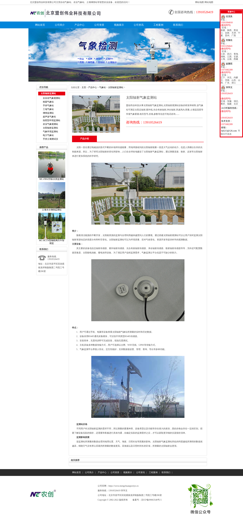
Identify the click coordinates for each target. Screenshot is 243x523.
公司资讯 (139, 25)
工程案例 (158, 25)
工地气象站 (48, 109)
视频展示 (119, 25)
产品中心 (79, 25)
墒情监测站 (48, 113)
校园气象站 (48, 102)
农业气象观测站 (50, 124)
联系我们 (178, 25)
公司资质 (99, 25)
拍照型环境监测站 (51, 120)
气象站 (102, 87)
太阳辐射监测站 (50, 128)
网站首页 (40, 25)
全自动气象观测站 (51, 98)
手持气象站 (48, 105)
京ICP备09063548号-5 (151, 500)
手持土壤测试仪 (50, 139)
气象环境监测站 (50, 131)
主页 (84, 87)
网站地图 (199, 2)
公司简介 (60, 25)
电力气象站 (48, 135)
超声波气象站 (49, 117)
